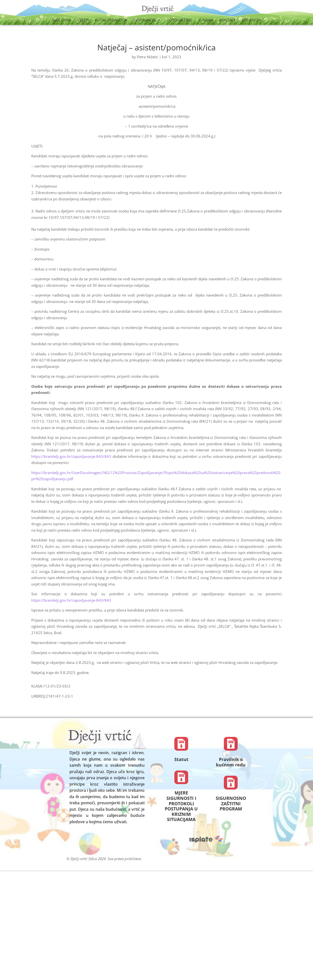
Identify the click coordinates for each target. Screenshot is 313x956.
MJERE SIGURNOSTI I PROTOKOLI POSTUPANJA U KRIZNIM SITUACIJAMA (181, 806)
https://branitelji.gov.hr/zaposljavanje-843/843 (71, 456)
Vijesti (83, 20)
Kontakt (227, 20)
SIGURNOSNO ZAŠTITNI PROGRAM (231, 803)
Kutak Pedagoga (111, 20)
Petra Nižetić (147, 56)
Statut (181, 759)
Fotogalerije (179, 20)
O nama (205, 20)
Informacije (144, 20)
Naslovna (61, 20)
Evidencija (251, 20)
